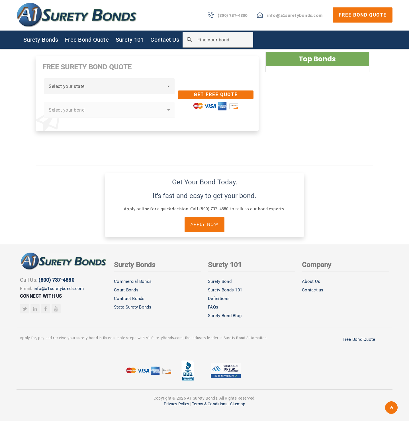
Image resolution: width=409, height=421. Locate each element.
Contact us (313, 290)
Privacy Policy (176, 404)
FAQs (213, 307)
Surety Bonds (40, 39)
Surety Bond (220, 281)
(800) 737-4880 (56, 280)
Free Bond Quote (362, 15)
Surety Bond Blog (225, 315)
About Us (311, 281)
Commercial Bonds (133, 281)
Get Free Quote (216, 94)
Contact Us (164, 39)
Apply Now (204, 224)
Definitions (219, 298)
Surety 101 (130, 39)
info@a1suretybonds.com (59, 288)
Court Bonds (126, 290)
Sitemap (237, 404)
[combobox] (109, 88)
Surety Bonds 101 (225, 290)
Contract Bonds (129, 298)
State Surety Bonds (133, 307)
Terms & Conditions (210, 404)
